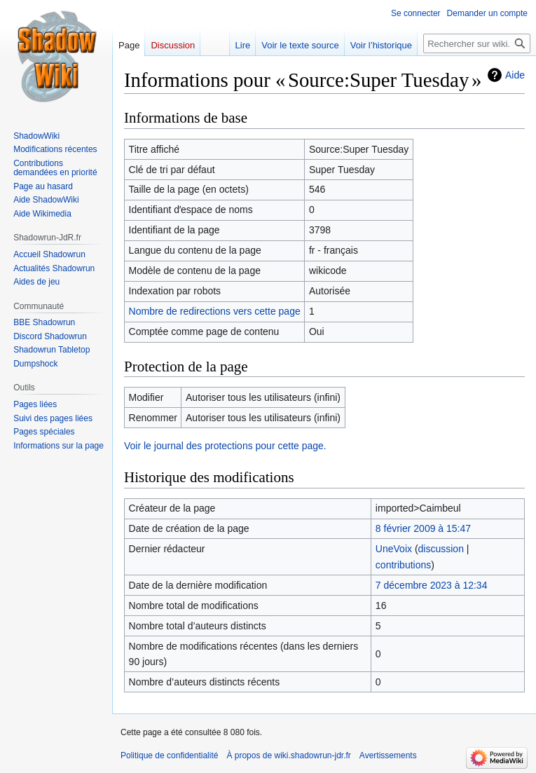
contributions (403, 564)
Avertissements (388, 755)
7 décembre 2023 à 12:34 (432, 585)
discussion (441, 548)
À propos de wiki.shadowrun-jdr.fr (288, 755)
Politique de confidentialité (169, 755)
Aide (515, 75)
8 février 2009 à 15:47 (423, 528)
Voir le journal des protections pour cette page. (225, 445)
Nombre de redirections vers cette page (215, 311)
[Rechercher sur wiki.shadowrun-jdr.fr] (476, 43)
